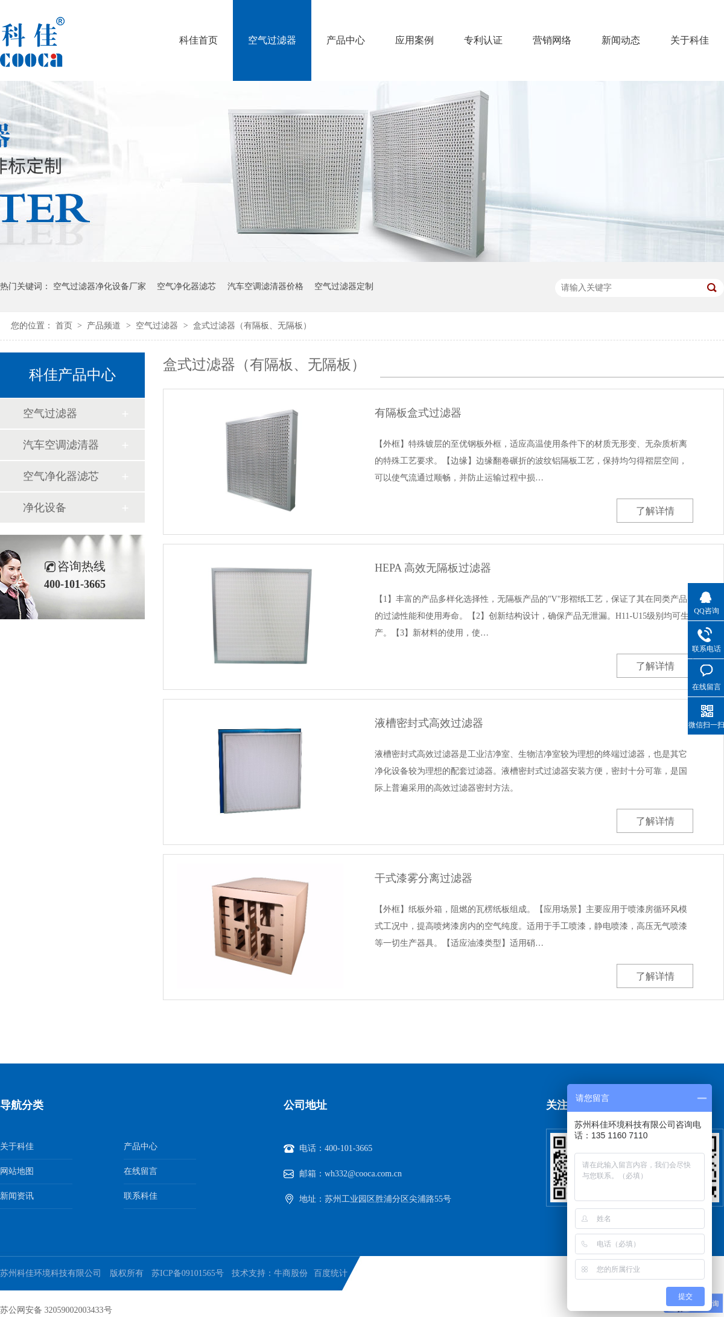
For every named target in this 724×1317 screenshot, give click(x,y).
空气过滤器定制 (343, 286)
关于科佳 (689, 40)
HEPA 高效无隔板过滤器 (433, 568)
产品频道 (105, 325)
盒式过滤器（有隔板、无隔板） (252, 325)
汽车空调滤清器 (61, 445)
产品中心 (345, 40)
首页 (65, 325)
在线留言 (140, 1171)
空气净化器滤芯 (186, 286)
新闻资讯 (17, 1196)
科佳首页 (198, 40)
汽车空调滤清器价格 (265, 286)
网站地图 (17, 1171)
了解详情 (655, 511)
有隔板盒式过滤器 (418, 413)
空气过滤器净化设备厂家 (99, 286)
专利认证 (483, 40)
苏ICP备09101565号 (187, 1273)
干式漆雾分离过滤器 (423, 878)
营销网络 (552, 40)
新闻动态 (621, 40)
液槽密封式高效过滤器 (429, 723)
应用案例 (414, 40)
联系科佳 (140, 1196)
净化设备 (44, 508)
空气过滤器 (272, 40)
